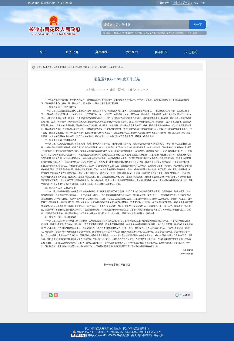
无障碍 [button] (176, 2)
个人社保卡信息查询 (175, 33)
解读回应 (161, 52)
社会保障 (129, 33)
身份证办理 (119, 33)
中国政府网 (33, 3)
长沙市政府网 (64, 3)
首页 (42, 52)
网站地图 (158, 335)
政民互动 (131, 52)
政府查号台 (78, 335)
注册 (203, 3)
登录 (196, 3)
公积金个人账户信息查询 (154, 33)
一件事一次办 (191, 33)
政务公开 (72, 52)
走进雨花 (190, 52)
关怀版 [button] (186, 2)
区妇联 (94, 67)
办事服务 (101, 52)
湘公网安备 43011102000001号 (91, 332)
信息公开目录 (60, 67)
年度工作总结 (116, 67)
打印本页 (182, 295)
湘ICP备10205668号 (150, 332)
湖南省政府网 (48, 3)
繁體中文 (164, 3)
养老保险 (138, 33)
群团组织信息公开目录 (78, 67)
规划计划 (104, 67)
